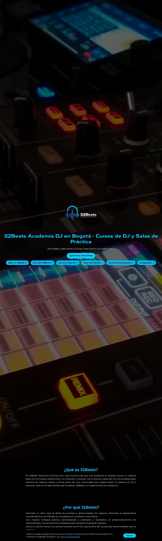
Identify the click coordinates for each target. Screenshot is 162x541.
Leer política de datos (70, 537)
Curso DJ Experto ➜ (68, 263)
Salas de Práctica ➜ (93, 263)
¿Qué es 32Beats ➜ (17, 263)
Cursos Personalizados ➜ (121, 263)
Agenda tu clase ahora (81, 255)
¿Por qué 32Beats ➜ (42, 263)
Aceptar (129, 535)
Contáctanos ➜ (146, 263)
